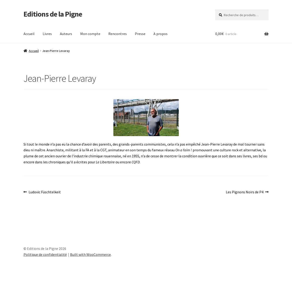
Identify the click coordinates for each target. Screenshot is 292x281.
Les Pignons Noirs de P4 (244, 192)
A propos (160, 33)
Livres (47, 33)
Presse (140, 33)
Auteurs (66, 33)
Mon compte (90, 33)
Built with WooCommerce (90, 254)
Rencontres (117, 33)
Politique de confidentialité (45, 254)
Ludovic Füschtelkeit (44, 192)
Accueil (29, 33)
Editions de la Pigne (53, 14)
